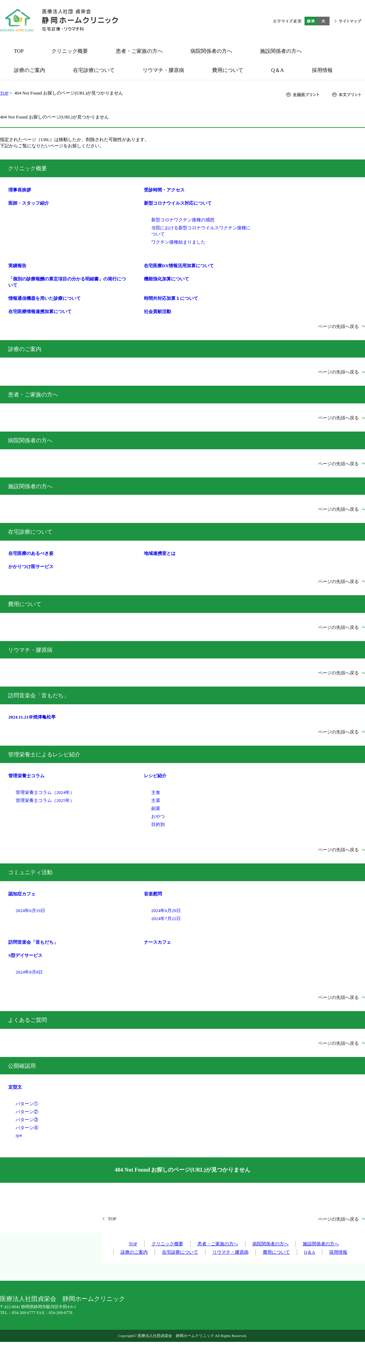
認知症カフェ (21, 893)
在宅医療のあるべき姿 (31, 553)
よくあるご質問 (27, 1020)
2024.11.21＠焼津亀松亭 (32, 717)
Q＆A (309, 1252)
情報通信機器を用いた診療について (44, 298)
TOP (4, 93)
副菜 (155, 808)
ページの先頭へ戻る (338, 326)
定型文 (15, 1087)
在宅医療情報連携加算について (40, 311)
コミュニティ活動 (30, 872)
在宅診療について (30, 532)
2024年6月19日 (30, 910)
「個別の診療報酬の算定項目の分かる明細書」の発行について (67, 282)
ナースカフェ (157, 942)
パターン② (27, 1111)
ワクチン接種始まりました (178, 242)
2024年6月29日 (166, 910)
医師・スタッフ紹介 (28, 203)
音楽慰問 (153, 893)
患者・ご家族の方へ (33, 394)
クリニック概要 (27, 168)
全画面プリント (303, 94)
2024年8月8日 (29, 972)
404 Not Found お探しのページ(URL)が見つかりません (182, 1170)
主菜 (155, 800)
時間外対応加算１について (171, 298)
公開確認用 (22, 1066)
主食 (155, 792)
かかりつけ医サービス (31, 566)
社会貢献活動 (157, 311)
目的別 (158, 824)
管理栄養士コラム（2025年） (45, 800)
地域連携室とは (160, 553)
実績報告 (17, 265)
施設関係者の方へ (30, 486)
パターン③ (27, 1119)
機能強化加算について (166, 278)
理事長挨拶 (19, 189)
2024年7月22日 (166, 918)
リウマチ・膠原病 (30, 650)
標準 (311, 21)
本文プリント (346, 94)
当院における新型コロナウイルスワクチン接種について (201, 231)
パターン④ (27, 1127)
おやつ (158, 816)
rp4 (19, 1135)
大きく (323, 21)
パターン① (27, 1103)
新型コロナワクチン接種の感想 (182, 219)
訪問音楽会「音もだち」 (38, 695)
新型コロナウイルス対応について (178, 203)
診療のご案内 (24, 349)
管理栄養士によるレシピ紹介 (44, 754)
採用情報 (338, 1252)
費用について (24, 604)
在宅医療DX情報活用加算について (179, 265)
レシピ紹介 (155, 775)
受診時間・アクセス (164, 189)
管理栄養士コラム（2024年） (45, 792)
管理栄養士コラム (26, 775)
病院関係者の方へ (30, 440)
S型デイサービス (25, 955)
